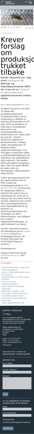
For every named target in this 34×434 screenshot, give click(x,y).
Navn (5, 407)
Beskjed (6, 376)
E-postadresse (9, 413)
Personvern (9, 419)
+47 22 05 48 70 (14, 338)
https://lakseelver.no (12, 327)
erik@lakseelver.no (10, 255)
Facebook (7, 345)
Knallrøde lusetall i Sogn (13, 296)
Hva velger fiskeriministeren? (15, 293)
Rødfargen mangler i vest (13, 291)
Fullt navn (7, 363)
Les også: (6, 263)
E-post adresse (10, 370)
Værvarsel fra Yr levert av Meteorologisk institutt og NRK (16, 353)
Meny (27, 1)
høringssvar (14, 80)
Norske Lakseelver (12, 310)
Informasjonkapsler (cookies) (17, 422)
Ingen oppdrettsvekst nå (13, 303)
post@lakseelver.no (15, 342)
